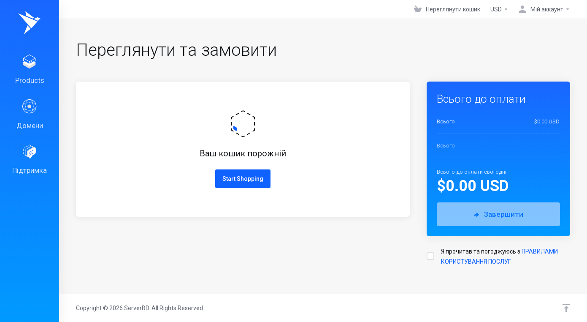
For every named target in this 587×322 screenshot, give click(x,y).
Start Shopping (242, 178)
